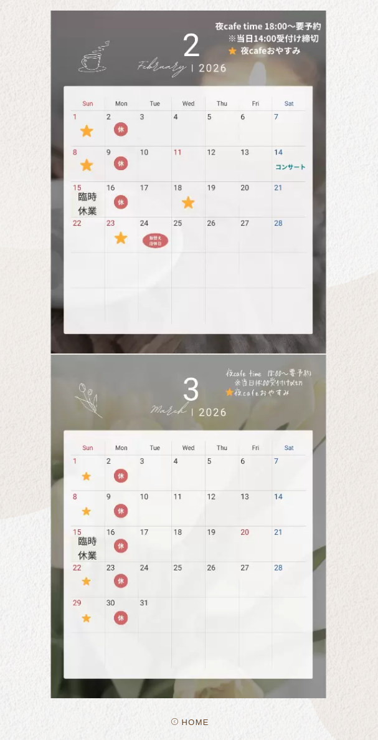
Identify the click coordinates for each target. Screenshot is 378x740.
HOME (190, 722)
